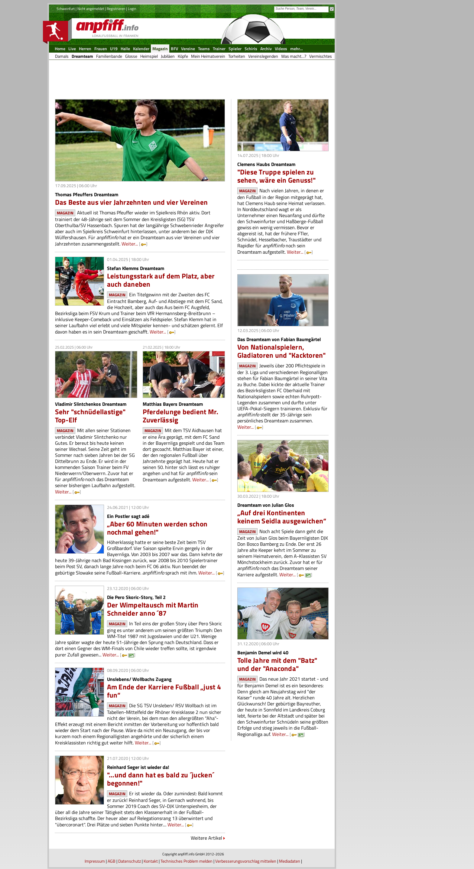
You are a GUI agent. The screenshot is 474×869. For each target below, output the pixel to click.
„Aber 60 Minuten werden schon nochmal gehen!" (157, 528)
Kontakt (151, 861)
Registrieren (116, 8)
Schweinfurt (66, 8)
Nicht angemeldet (90, 8)
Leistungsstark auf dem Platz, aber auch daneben (161, 280)
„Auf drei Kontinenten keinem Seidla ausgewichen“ (281, 516)
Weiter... (130, 243)
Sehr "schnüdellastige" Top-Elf (90, 415)
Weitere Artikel (206, 837)
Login (132, 8)
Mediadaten (289, 861)
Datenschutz (129, 861)
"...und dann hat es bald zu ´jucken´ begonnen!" (160, 779)
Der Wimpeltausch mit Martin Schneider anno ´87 (153, 609)
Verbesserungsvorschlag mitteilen (245, 861)
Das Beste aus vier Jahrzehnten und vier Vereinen (131, 202)
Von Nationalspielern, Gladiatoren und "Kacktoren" (281, 351)
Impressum (95, 861)
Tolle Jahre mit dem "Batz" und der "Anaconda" (277, 664)
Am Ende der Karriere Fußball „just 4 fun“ (164, 691)
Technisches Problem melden (187, 861)
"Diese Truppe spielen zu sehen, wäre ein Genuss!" (276, 176)
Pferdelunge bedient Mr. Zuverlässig (181, 415)
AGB (111, 861)
